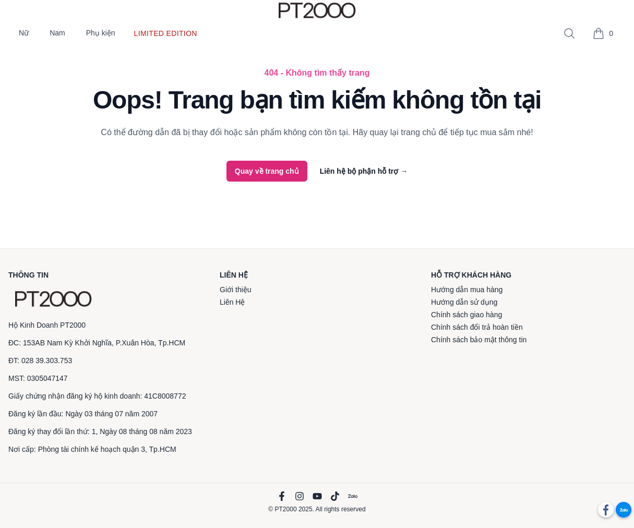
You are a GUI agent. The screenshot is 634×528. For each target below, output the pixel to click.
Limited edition (165, 33)
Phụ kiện (100, 33)
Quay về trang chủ (267, 171)
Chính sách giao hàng (466, 314)
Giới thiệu (236, 289)
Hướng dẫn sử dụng (464, 302)
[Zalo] (352, 496)
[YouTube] (317, 496)
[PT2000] (53, 299)
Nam (57, 33)
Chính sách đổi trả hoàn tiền (477, 327)
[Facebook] (281, 496)
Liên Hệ (232, 302)
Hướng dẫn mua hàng (467, 289)
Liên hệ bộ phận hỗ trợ (364, 171)
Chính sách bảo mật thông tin (479, 339)
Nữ (24, 33)
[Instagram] (299, 496)
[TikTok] (335, 496)
